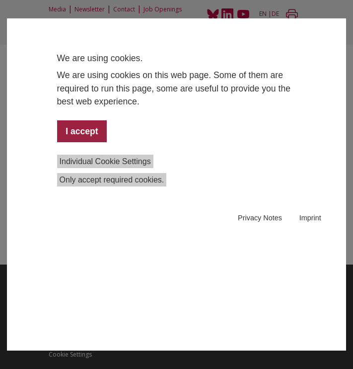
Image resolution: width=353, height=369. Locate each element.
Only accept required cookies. (112, 180)
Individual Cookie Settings (105, 161)
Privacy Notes (260, 218)
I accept (82, 131)
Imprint (310, 218)
